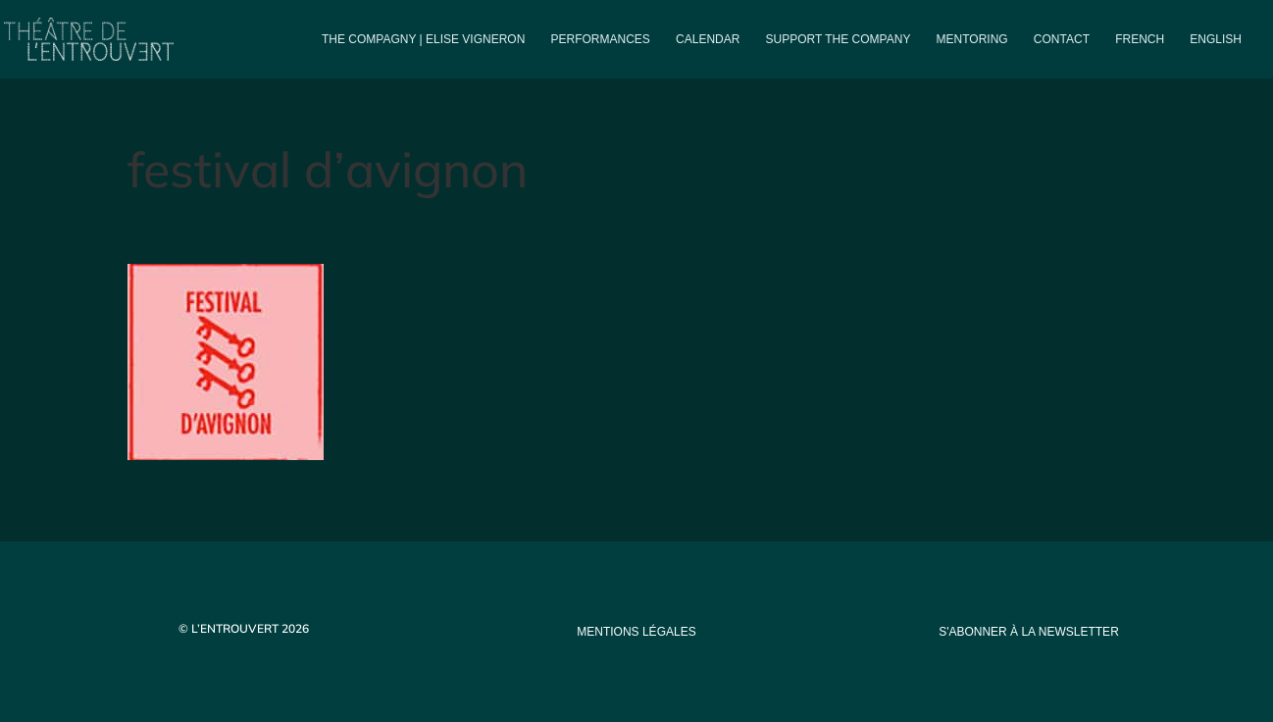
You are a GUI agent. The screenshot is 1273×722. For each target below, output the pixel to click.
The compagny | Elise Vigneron (423, 39)
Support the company (838, 39)
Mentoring (972, 39)
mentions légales (636, 632)
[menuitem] (1139, 55)
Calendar (707, 39)
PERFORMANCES (600, 39)
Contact (1062, 39)
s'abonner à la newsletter (1029, 632)
